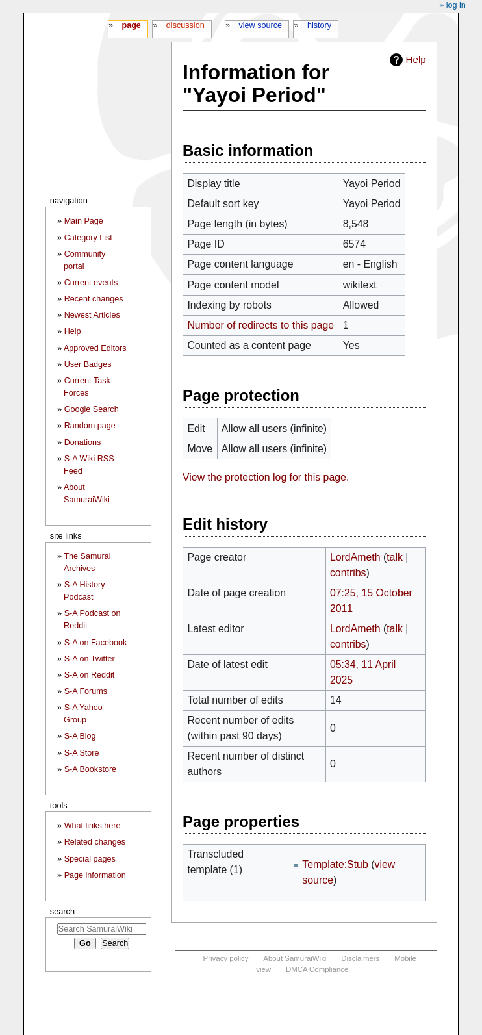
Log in (456, 5)
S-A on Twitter (89, 658)
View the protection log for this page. (266, 477)
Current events (91, 282)
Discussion (185, 25)
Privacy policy (226, 958)
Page (130, 25)
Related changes (95, 842)
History (319, 25)
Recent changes (93, 298)
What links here (92, 825)
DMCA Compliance (317, 969)
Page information (95, 875)
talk (395, 557)
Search (62, 911)
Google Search (91, 409)
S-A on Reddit (89, 675)
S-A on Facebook (95, 642)
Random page (90, 425)
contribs (348, 572)
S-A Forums (85, 691)
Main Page (83, 220)
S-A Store (81, 753)
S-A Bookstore (90, 769)
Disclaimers (360, 958)
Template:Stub (335, 864)
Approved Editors (95, 348)
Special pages (90, 858)
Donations (82, 442)
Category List (88, 237)
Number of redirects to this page (260, 325)
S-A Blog (80, 736)
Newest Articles (92, 315)
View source (261, 25)
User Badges (88, 364)
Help (416, 59)
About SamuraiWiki (294, 958)
